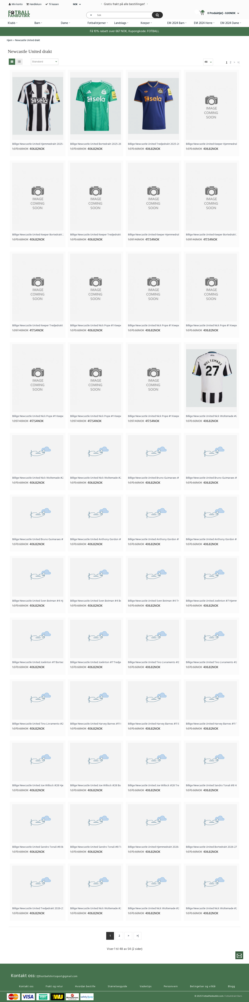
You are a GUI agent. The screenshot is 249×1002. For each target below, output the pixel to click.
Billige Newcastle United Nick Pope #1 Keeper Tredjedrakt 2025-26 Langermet (153, 416)
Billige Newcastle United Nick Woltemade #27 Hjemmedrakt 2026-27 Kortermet (95, 908)
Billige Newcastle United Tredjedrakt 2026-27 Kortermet (37, 908)
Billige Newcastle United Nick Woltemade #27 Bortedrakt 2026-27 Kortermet (153, 908)
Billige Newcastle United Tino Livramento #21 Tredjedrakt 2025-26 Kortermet (37, 724)
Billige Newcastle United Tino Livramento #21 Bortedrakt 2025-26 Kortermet (211, 662)
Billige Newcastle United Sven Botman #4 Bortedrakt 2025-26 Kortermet (95, 601)
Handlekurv (36, 4)
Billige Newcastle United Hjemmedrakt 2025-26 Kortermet (37, 144)
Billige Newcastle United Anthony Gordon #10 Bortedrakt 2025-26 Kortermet (153, 539)
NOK (75, 4)
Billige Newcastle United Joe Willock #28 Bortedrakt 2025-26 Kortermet (95, 786)
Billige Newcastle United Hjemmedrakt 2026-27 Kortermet (153, 847)
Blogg (231, 986)
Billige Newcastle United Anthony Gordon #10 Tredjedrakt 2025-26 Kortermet (211, 539)
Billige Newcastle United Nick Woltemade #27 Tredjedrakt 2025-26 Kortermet (95, 478)
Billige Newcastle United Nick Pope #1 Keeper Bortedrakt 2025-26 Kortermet (153, 326)
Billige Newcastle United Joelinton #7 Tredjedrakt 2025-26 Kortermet (95, 662)
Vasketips (146, 986)
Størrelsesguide (117, 986)
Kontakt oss (26, 986)
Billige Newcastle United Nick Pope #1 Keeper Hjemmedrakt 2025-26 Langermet (37, 416)
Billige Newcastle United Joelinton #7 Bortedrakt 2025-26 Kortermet (37, 662)
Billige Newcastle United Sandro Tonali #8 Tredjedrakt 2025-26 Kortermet (95, 847)
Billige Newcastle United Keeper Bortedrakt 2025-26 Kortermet (37, 235)
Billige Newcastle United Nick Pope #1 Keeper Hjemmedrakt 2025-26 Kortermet (95, 326)
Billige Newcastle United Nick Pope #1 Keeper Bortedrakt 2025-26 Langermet (95, 416)
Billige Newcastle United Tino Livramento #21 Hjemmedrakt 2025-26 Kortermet (153, 662)
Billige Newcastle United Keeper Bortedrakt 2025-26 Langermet (211, 235)
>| (238, 62)
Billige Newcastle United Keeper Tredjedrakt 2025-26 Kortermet (95, 235)
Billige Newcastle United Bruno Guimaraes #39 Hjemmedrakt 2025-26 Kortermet (153, 478)
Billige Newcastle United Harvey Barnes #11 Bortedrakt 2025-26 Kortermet (153, 724)
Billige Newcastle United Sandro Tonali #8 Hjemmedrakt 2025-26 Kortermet (211, 786)
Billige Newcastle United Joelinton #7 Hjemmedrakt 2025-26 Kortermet (211, 601)
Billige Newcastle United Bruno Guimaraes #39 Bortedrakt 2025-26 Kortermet (211, 478)
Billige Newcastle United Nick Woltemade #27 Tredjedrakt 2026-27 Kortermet (211, 908)
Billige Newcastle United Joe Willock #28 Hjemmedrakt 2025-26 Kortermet (37, 786)
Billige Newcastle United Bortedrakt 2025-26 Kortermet (95, 144)
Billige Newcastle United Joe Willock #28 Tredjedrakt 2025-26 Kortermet (153, 786)
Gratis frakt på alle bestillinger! (124, 4)
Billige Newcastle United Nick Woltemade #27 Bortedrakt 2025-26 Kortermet (37, 478)
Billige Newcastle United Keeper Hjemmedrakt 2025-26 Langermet (153, 235)
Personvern (171, 986)
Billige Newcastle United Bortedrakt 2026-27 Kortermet (211, 847)
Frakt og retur (54, 986)
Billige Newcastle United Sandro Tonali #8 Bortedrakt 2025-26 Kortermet (37, 847)
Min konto (17, 4)
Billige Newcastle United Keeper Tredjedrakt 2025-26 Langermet (37, 326)
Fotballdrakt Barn (233, 996)
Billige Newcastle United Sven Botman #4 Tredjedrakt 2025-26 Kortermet (153, 601)
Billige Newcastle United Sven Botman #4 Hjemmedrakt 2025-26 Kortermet (37, 601)
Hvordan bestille (85, 986)
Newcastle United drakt (27, 40)
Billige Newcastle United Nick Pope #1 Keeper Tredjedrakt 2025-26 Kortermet (211, 326)
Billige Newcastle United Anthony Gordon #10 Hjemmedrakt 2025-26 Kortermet (95, 539)
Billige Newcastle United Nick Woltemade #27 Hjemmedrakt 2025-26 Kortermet (211, 416)
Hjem (9, 40)
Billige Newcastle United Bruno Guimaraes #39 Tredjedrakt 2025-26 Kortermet (37, 539)
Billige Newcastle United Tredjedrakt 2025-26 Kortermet (153, 144)
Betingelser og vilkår (203, 986)
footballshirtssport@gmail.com (57, 976)
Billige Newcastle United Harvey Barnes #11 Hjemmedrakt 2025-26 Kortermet (95, 724)
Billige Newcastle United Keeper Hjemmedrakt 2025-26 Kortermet (211, 144)
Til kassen (54, 4)
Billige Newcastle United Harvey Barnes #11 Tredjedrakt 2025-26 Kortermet (211, 724)
